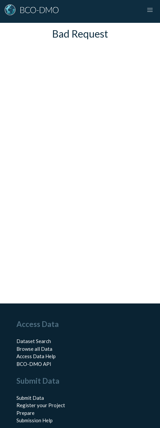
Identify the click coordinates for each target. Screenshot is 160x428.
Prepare (25, 413)
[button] (150, 10)
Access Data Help (36, 356)
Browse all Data (34, 349)
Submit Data (30, 398)
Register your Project (40, 405)
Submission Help (34, 420)
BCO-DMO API (33, 364)
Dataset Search (33, 341)
